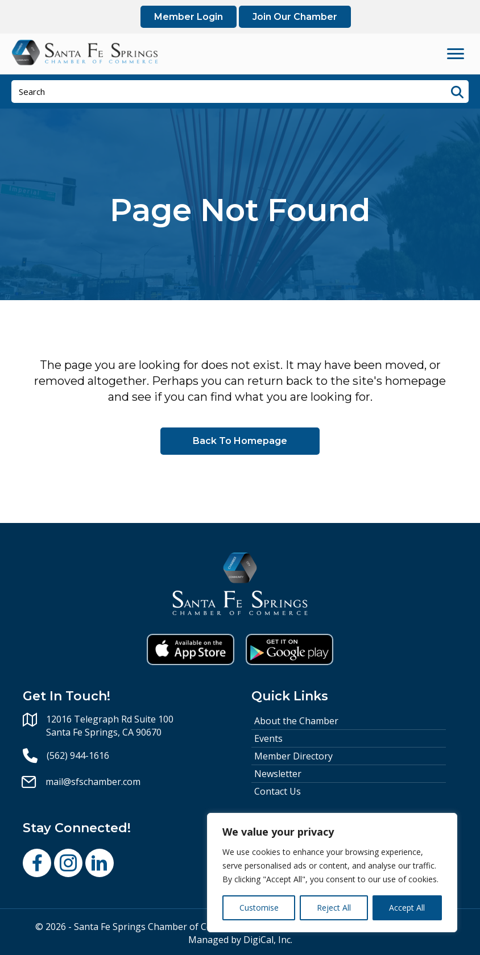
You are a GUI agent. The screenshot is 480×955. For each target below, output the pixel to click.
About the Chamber (296, 721)
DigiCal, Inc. (267, 939)
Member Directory (293, 756)
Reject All (334, 907)
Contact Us (277, 791)
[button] (37, 863)
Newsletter (277, 773)
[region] (332, 872)
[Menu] (455, 54)
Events (268, 738)
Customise (259, 907)
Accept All (407, 907)
